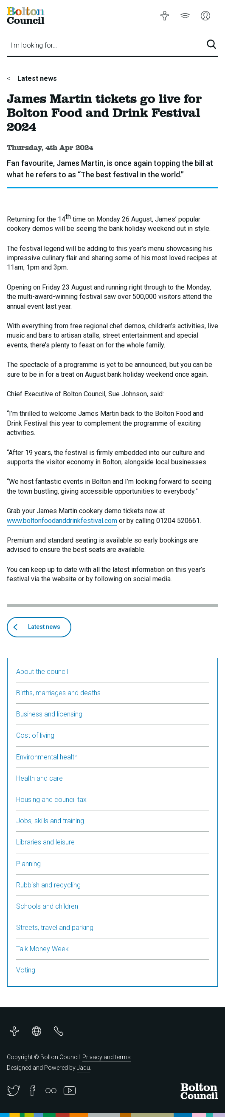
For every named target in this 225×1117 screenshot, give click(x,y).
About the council (42, 672)
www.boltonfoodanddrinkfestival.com (62, 521)
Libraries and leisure (45, 842)
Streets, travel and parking (54, 928)
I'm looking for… (33, 45)
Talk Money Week (42, 949)
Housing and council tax (51, 800)
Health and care (39, 778)
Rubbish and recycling (48, 885)
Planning (28, 864)
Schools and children (47, 906)
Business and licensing (49, 714)
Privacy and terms (106, 1057)
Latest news (36, 78)
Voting (25, 970)
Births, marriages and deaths (58, 693)
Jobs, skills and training (50, 821)
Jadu (83, 1067)
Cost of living (35, 735)
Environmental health (47, 757)
